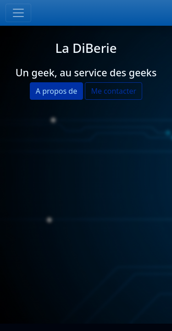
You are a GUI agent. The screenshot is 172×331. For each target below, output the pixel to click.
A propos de (56, 91)
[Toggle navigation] (18, 13)
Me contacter (113, 91)
